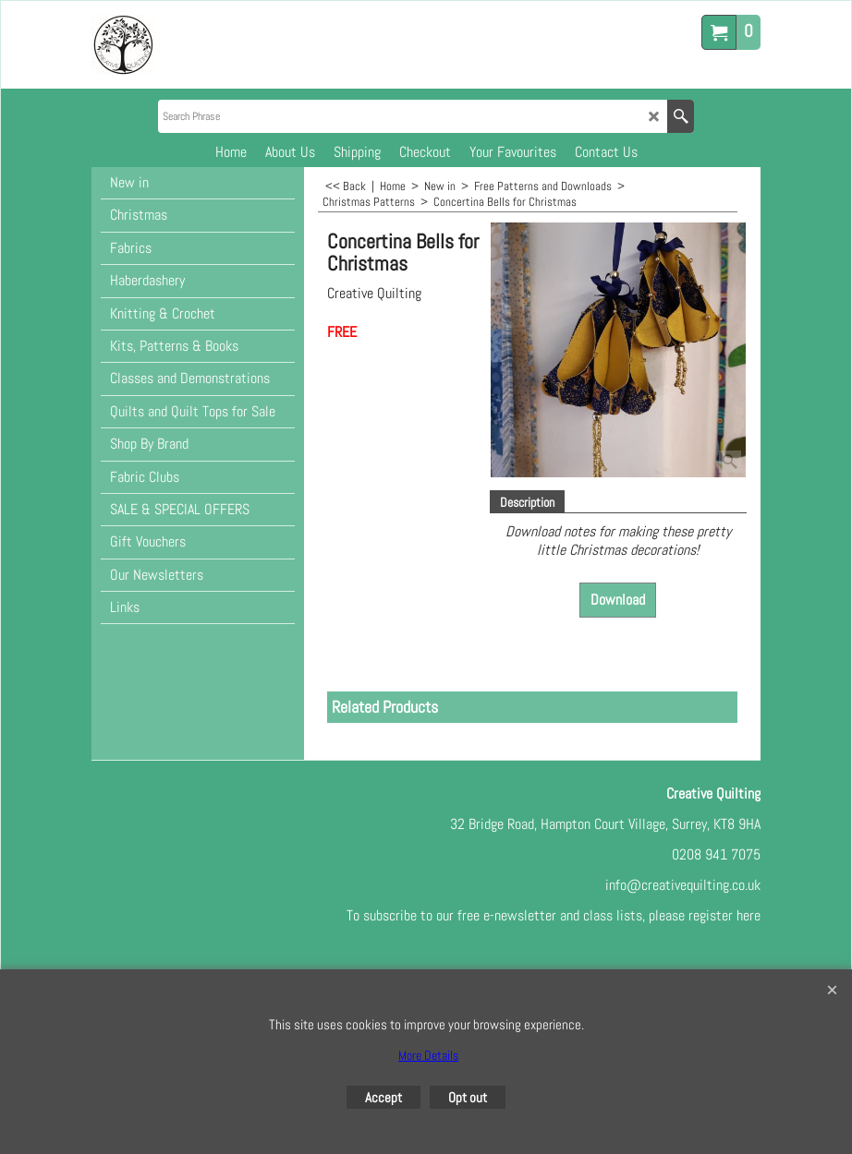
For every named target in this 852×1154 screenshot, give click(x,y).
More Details (428, 1055)
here (748, 915)
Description (527, 502)
